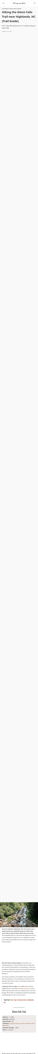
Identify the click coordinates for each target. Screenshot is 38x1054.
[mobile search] (3, 3)
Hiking (11, 8)
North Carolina (17, 8)
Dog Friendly (5, 8)
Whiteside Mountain (24, 988)
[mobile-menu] (34, 3)
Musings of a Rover (19, 3)
